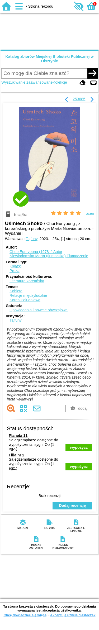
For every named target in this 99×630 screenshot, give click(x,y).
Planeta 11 (18, 435)
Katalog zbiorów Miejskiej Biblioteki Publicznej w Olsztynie (49, 58)
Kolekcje (60, 82)
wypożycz (79, 447)
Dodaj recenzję (72, 505)
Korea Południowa (25, 300)
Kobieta (16, 291)
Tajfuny (31, 239)
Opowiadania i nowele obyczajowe (39, 310)
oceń (90, 213)
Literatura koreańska (27, 281)
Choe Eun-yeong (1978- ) (36, 252)
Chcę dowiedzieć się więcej (25, 615)
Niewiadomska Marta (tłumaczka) (49, 256)
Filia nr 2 (16, 455)
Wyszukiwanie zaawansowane (27, 82)
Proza (15, 271)
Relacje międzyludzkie (28, 295)
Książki (16, 266)
